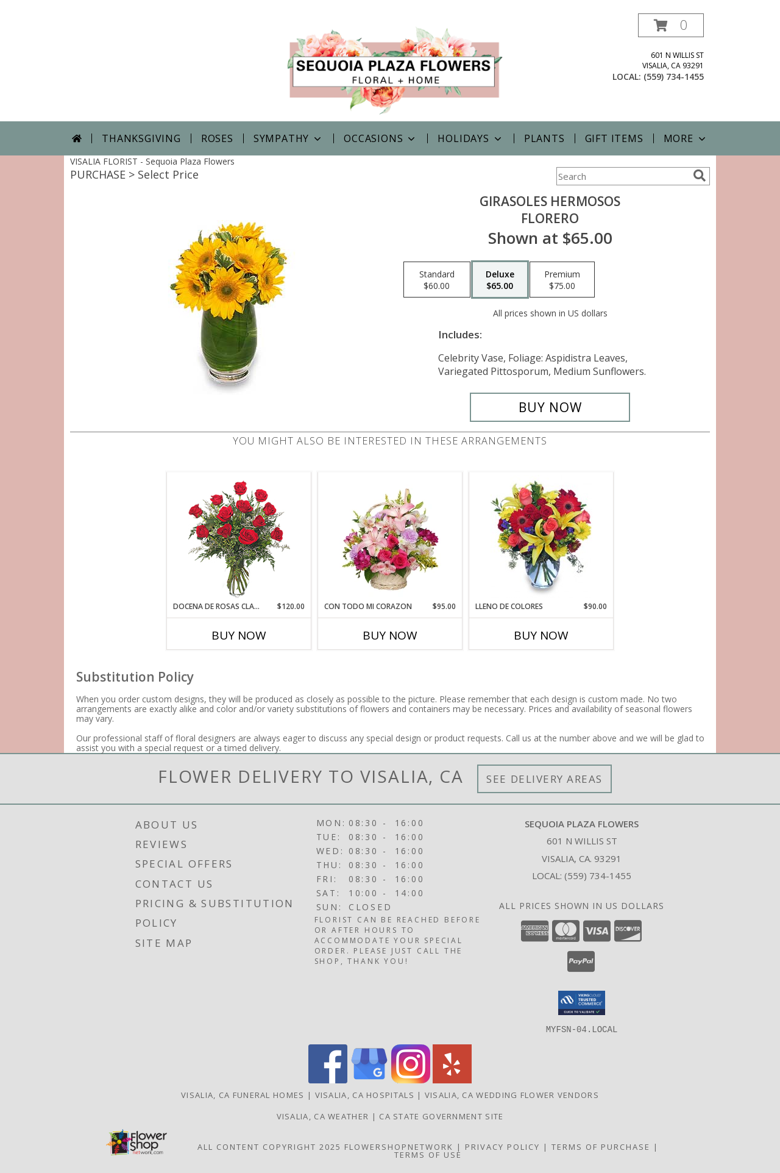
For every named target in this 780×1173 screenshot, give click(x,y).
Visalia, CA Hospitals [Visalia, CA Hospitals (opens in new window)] (364, 1094)
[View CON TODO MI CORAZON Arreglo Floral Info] (390, 536)
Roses (217, 138)
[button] (671, 25)
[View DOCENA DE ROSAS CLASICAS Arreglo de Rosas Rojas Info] (239, 537)
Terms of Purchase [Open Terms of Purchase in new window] (600, 1146)
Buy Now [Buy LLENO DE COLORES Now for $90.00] (541, 635)
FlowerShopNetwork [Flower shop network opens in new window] (398, 1146)
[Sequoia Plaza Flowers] (394, 67)
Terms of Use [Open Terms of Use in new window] (428, 1154)
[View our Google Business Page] (369, 1079)
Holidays (470, 138)
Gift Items (614, 138)
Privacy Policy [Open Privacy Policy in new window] (502, 1146)
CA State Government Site (441, 1115)
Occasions (380, 138)
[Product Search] (622, 176)
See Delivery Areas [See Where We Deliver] (544, 779)
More (686, 138)
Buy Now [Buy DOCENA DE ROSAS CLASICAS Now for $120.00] (238, 635)
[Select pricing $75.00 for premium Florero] (562, 280)
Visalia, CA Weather (323, 1115)
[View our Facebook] (327, 1079)
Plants (544, 138)
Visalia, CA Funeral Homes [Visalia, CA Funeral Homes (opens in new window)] (243, 1094)
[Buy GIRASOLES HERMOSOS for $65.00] (550, 407)
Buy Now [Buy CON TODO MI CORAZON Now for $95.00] (390, 635)
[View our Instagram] (410, 1079)
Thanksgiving (141, 138)
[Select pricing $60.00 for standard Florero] (437, 280)
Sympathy (289, 138)
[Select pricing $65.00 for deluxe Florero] (500, 280)
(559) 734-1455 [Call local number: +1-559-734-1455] (674, 76)
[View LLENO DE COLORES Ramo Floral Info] (541, 536)
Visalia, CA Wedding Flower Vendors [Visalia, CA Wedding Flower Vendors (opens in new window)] (512, 1094)
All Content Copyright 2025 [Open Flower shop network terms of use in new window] (269, 1146)
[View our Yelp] (452, 1079)
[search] (699, 175)
